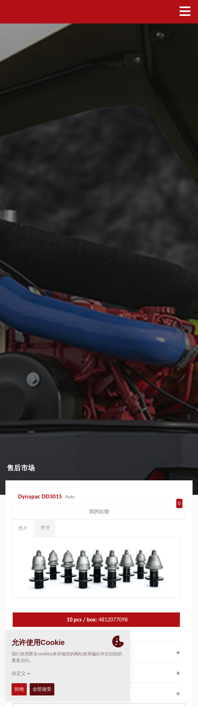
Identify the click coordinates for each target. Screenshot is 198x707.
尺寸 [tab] (45, 528)
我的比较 (136, 510)
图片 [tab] (23, 528)
